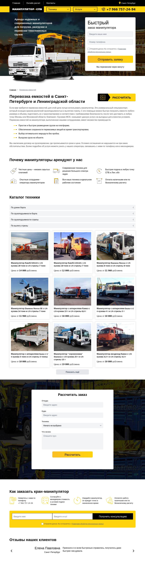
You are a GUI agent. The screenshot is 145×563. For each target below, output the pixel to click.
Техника (52, 9)
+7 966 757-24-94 (121, 9)
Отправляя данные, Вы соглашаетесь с (74, 524)
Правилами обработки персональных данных (88, 524)
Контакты (51, 3)
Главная (16, 3)
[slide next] (134, 551)
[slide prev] (11, 551)
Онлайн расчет (33, 3)
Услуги (78, 9)
